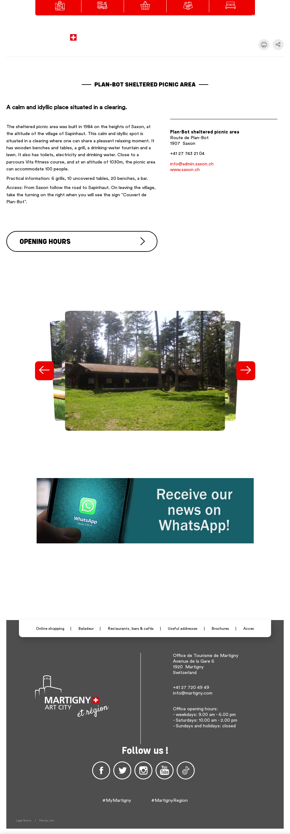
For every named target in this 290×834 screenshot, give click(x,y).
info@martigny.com (192, 692)
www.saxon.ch (185, 169)
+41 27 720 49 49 (191, 686)
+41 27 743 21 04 (187, 153)
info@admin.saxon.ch (192, 164)
